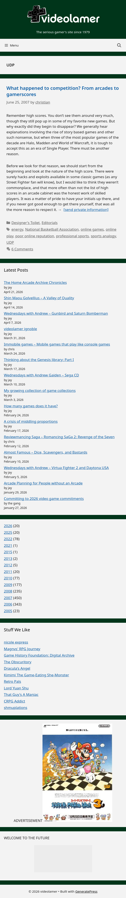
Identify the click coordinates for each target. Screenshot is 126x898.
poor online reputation (34, 235)
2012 (8, 565)
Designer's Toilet (25, 222)
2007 (8, 597)
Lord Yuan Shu (16, 688)
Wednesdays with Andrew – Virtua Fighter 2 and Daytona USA (56, 467)
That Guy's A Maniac (21, 694)
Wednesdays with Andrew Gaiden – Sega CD (41, 375)
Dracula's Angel (17, 668)
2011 (8, 571)
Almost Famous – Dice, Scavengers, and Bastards (45, 452)
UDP (10, 242)
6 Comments (22, 249)
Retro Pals (12, 681)
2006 (8, 604)
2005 (8, 610)
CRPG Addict (14, 701)
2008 (8, 591)
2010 (8, 578)
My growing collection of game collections (40, 390)
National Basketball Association (52, 229)
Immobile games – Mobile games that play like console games (57, 344)
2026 (8, 525)
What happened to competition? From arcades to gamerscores (62, 91)
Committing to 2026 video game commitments (44, 498)
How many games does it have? (31, 405)
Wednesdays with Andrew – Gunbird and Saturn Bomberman (56, 313)
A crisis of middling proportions (31, 421)
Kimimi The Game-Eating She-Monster (36, 674)
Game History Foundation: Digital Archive (39, 655)
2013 (8, 558)
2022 (8, 538)
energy (17, 229)
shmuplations (15, 707)
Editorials (50, 222)
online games (92, 229)
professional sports (72, 235)
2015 (8, 551)
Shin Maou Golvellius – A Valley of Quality (39, 297)
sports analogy (103, 235)
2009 (8, 584)
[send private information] (86, 209)
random (63, 866)
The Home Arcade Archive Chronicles (35, 282)
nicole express (16, 642)
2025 (8, 532)
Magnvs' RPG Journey (22, 648)
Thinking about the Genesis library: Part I (39, 359)
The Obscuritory (17, 661)
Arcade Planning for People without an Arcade (43, 483)
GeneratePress (86, 891)
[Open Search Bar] (119, 45)
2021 (8, 545)
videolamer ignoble (20, 328)
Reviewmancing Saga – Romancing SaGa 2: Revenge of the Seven (59, 436)
